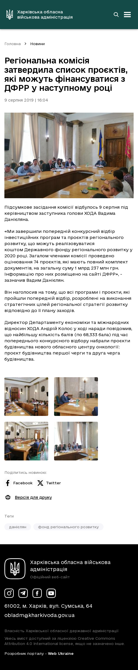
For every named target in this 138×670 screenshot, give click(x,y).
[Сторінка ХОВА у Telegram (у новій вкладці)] (23, 593)
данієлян (17, 527)
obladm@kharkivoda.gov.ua (39, 615)
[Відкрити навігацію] (127, 14)
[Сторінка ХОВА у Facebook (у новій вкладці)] (37, 593)
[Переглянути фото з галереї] (26, 396)
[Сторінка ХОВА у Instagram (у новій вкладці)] (9, 593)
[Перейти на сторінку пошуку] (116, 14)
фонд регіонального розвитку (68, 527)
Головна (12, 44)
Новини (37, 44)
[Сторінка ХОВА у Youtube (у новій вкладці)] (51, 593)
